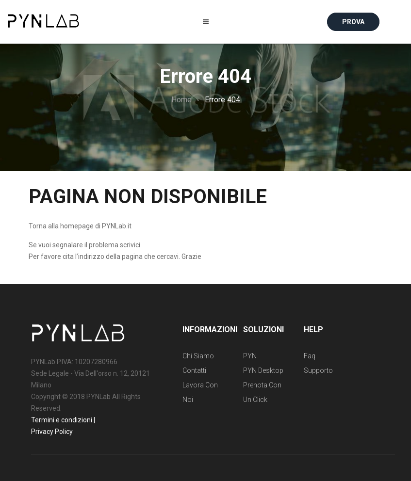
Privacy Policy (52, 431)
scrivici (130, 245)
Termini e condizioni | (63, 420)
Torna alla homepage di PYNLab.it (80, 226)
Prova (353, 22)
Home (181, 99)
